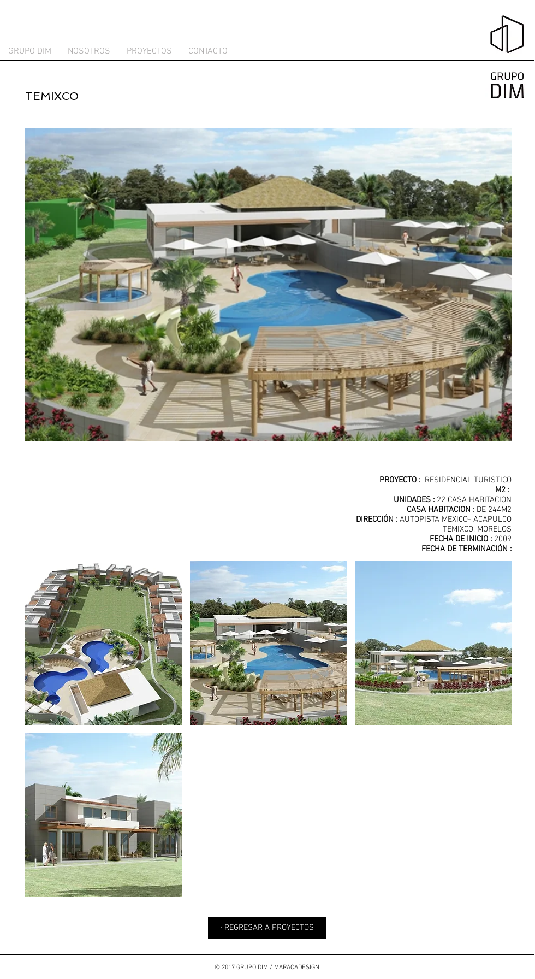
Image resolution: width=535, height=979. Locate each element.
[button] (103, 643)
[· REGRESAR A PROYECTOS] (266, 927)
